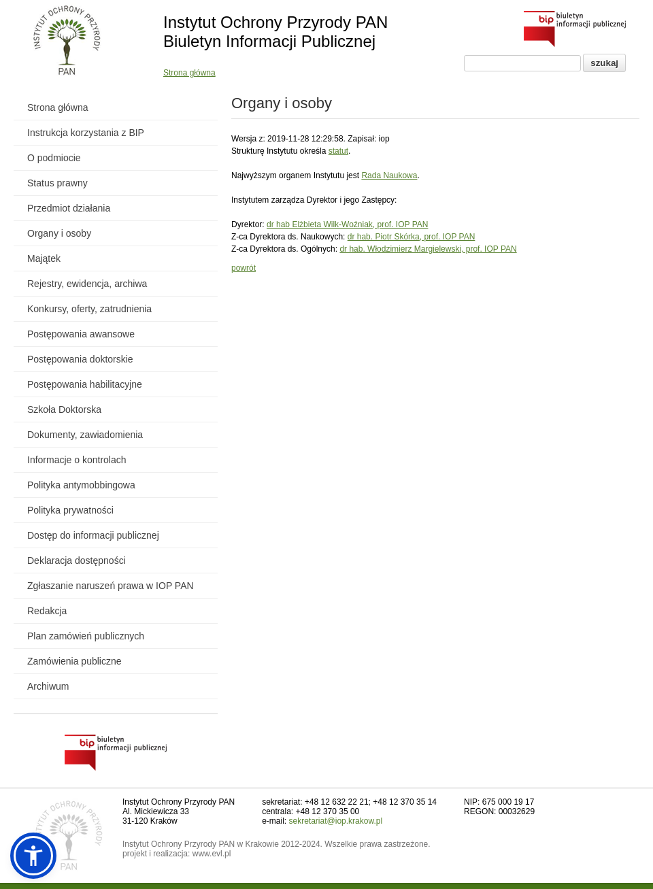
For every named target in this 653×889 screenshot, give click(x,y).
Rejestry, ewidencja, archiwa (87, 283)
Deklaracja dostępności (76, 560)
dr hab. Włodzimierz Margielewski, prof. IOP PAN (427, 249)
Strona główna (189, 73)
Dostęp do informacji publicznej (93, 535)
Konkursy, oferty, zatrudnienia (89, 308)
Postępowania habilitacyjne (84, 384)
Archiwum (48, 686)
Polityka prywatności (70, 510)
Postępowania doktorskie (80, 359)
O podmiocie (54, 157)
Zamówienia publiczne (74, 661)
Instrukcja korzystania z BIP (85, 132)
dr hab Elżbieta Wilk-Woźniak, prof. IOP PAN (347, 224)
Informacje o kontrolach (77, 459)
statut (338, 151)
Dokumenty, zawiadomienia (85, 434)
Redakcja (47, 610)
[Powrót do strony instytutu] (67, 41)
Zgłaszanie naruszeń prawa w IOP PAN (110, 585)
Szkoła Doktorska (64, 409)
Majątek (44, 258)
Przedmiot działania (68, 208)
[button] (33, 855)
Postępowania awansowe (81, 334)
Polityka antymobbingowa (81, 485)
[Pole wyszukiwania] (522, 63)
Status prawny (57, 183)
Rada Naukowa (389, 175)
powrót (243, 268)
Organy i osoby (59, 233)
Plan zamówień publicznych (85, 636)
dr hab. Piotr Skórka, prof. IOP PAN (411, 236)
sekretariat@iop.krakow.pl (336, 821)
